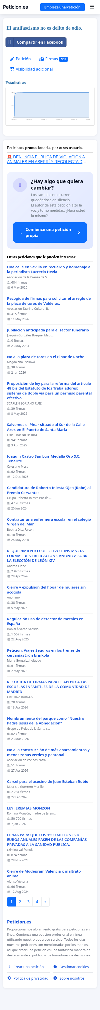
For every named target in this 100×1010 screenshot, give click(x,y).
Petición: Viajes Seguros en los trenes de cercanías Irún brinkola (43, 653)
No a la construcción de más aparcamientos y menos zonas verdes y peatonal (48, 752)
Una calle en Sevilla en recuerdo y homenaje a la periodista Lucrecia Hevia (48, 269)
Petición (20, 59)
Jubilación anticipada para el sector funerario (48, 330)
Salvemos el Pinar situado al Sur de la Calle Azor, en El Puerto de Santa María (46, 427)
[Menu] (92, 7)
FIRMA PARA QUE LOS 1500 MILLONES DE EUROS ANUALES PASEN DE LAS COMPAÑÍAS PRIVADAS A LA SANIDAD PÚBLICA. (47, 839)
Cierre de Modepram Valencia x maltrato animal (44, 874)
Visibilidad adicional (31, 69)
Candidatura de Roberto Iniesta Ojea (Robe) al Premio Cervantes (49, 490)
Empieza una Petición (62, 7)
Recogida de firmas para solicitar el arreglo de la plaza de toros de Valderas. (49, 301)
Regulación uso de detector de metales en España (45, 621)
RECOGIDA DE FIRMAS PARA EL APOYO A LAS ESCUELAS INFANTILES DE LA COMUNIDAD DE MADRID (48, 687)
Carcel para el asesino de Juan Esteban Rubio (47, 781)
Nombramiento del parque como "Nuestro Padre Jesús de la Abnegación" (45, 721)
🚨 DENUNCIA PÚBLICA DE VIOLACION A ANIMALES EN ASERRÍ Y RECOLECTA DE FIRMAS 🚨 (46, 162)
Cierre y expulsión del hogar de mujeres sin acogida (46, 590)
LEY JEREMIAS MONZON (28, 808)
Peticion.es (15, 7)
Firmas (53, 59)
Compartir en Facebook (34, 42)
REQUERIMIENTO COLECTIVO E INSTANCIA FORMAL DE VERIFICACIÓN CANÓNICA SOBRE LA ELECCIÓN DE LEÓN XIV (48, 555)
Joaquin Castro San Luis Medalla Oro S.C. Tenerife (43, 459)
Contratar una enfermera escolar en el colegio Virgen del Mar (49, 522)
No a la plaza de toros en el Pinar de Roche (45, 356)
